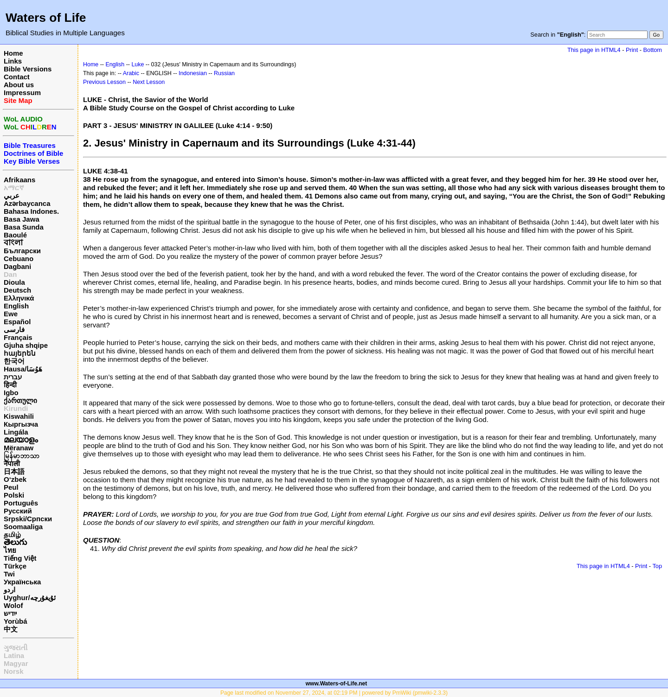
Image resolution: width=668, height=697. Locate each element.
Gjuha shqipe (26, 345)
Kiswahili (19, 416)
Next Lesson (149, 82)
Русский (18, 511)
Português (21, 503)
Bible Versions (27, 69)
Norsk (14, 671)
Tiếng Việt (20, 558)
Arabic (131, 73)
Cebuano (18, 258)
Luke (137, 64)
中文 (11, 629)
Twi (9, 574)
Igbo (11, 392)
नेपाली (12, 463)
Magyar (16, 663)
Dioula (14, 282)
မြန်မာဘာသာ (21, 456)
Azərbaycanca (27, 203)
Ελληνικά (19, 298)
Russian (224, 73)
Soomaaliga (23, 527)
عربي (11, 195)
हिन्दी (10, 385)
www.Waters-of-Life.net (336, 683)
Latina (14, 655)
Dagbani (17, 266)
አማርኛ (14, 188)
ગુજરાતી (15, 648)
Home (13, 53)
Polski (14, 495)
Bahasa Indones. (31, 211)
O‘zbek (15, 479)
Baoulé (15, 235)
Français (18, 337)
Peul (11, 487)
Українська (22, 582)
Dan (10, 274)
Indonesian (193, 73)
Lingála (16, 432)
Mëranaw (18, 448)
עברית (13, 377)
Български (22, 251)
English (16, 306)
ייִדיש (10, 613)
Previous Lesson (104, 82)
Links (13, 61)
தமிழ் (12, 534)
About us (19, 85)
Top (657, 566)
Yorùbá (15, 621)
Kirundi (16, 408)
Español (17, 322)
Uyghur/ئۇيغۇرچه (30, 597)
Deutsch (17, 290)
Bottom (652, 49)
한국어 (14, 361)
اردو (9, 590)
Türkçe (15, 566)
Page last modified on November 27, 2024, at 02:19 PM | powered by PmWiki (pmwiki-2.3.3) (334, 693)
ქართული (20, 400)
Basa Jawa (21, 219)
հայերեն (20, 353)
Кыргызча (21, 424)
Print (632, 49)
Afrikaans (19, 180)
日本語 (14, 471)
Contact (17, 77)
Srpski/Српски (28, 519)
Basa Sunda (24, 227)
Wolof (13, 605)
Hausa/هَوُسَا (23, 369)
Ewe (11, 314)
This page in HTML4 (594, 49)
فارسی (14, 329)
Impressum (22, 92)
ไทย (10, 550)
